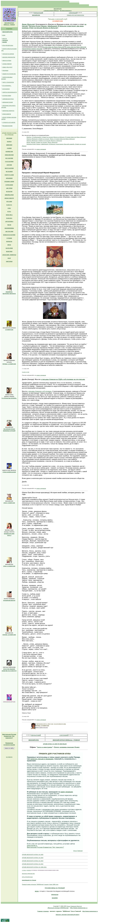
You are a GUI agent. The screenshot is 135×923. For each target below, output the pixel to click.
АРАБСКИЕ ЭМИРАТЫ (9, 255)
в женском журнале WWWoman (51, 10)
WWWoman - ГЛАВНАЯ (9, 24)
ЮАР (9, 258)
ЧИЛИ (9, 225)
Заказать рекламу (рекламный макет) (67, 914)
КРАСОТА (4, 38)
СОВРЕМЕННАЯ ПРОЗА (8, 99)
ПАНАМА (9, 218)
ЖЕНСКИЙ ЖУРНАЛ (9, 23)
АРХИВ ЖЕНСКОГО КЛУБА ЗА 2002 (32, 864)
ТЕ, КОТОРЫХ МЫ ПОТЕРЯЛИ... (9, 398)
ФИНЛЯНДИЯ (9, 155)
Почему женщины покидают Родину (67, 747)
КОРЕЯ (9, 141)
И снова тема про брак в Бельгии (53, 47)
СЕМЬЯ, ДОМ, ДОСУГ (7, 67)
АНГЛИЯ (9, 165)
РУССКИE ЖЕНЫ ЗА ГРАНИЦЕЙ (55, 888)
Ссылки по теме (25, 372)
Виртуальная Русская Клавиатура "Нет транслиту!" (45, 847)
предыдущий (38, 13)
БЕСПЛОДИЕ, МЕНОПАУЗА (9, 293)
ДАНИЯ (9, 148)
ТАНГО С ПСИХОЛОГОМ (8, 82)
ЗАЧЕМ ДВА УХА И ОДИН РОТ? (9, 670)
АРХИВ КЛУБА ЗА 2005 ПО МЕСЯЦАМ (55, 744)
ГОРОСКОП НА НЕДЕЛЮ (8, 53)
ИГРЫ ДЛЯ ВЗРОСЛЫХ (7, 45)
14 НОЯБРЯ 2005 (9, 329)
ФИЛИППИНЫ (9, 228)
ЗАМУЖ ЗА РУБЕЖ (6, 60)
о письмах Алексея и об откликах (39, 391)
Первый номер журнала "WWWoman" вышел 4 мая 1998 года (40, 884)
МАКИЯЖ (4, 42)
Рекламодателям (7, 125)
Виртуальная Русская (9, 734)
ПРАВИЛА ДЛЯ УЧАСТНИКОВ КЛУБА (75, 15)
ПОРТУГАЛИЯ (9, 175)
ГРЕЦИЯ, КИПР (9, 181)
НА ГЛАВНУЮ (9, 757)
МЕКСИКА (9, 215)
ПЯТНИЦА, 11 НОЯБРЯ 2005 (9, 364)
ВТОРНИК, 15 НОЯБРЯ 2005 (9, 634)
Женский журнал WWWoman (58, 908)
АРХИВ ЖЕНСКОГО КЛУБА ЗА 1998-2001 (34, 867)
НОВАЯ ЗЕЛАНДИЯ (9, 235)
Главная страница (43, 911)
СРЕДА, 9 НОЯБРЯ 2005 (9, 502)
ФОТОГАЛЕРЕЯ (6, 89)
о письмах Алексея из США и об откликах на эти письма (63, 379)
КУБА (9, 211)
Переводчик (9, 743)
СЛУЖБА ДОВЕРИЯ (7, 63)
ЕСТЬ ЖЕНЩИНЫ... (6, 85)
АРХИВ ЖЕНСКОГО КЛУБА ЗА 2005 (32, 854)
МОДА (3, 35)
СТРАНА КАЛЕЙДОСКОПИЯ (9, 472)
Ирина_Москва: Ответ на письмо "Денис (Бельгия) (42, 142)
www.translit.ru (32, 845)
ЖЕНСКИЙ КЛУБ (7, 32)
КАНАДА (9, 205)
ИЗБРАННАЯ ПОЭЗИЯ (7, 102)
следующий (73, 13)
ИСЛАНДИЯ (9, 158)
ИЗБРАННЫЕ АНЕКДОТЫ (8, 110)
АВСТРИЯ (9, 188)
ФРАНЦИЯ (9, 178)
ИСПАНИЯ (9, 171)
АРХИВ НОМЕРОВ (6, 114)
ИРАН (9, 245)
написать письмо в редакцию (41, 759)
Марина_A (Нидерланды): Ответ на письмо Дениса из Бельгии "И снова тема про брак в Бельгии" (56, 137)
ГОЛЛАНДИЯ (9, 161)
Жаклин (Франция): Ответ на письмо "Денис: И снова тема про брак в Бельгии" (51, 139)
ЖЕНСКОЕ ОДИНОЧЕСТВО (8, 57)
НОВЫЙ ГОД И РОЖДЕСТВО (9, 73)
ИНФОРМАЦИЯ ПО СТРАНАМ (29, 880)
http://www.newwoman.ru (66, 10)
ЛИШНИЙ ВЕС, (9, 291)
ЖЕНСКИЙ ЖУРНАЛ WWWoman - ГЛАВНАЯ (66, 740)
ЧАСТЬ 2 (9, 535)
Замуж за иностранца (44, 747)
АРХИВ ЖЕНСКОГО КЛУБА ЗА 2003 (32, 861)
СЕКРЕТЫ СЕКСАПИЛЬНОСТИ (9, 92)
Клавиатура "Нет (9, 736)
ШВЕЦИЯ (9, 145)
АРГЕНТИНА (9, 221)
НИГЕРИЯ (9, 261)
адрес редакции (41, 149)
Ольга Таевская (78, 850)
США (9, 208)
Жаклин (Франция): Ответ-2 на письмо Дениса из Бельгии (44, 140)
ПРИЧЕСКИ (5, 40)
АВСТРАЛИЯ (9, 231)
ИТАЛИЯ (9, 201)
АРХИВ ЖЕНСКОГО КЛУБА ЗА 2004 (32, 857)
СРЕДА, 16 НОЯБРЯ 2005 (9, 566)
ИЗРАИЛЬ (9, 241)
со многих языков (9, 744)
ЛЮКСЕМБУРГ (9, 198)
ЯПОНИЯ (9, 138)
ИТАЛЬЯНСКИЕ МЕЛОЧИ (9, 600)
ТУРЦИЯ (9, 238)
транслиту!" (9, 738)
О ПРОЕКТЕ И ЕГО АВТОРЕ (8, 122)
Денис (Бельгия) (28, 24)
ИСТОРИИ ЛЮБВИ (6, 95)
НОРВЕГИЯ (9, 151)
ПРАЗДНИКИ (5, 70)
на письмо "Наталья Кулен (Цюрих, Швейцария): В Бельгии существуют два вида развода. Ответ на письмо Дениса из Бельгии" (54, 26)
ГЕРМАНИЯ (9, 185)
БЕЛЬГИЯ (9, 191)
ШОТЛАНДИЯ (9, 168)
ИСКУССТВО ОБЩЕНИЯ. (9, 669)
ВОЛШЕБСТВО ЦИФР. (9, 533)
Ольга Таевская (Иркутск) (74, 906)
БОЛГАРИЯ (9, 248)
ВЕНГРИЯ (9, 251)
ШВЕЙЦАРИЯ (9, 195)
